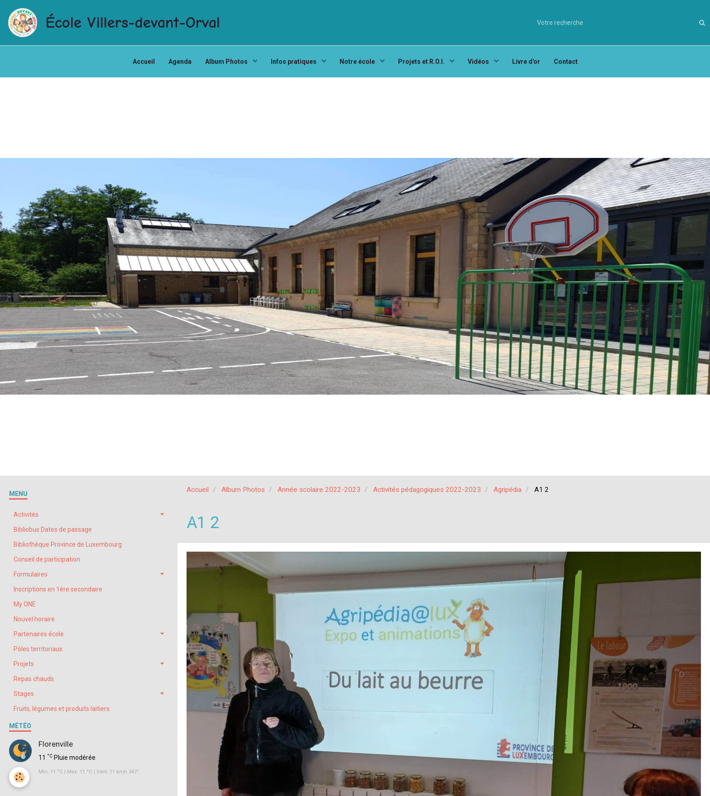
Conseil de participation (47, 559)
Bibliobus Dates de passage (53, 529)
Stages (24, 693)
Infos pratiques (294, 61)
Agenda (180, 61)
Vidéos (479, 61)
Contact (566, 61)
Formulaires (31, 574)
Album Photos (227, 61)
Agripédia (508, 490)
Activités (26, 514)
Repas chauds (34, 678)
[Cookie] (19, 777)
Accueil (144, 61)
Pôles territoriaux (38, 649)
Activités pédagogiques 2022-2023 (427, 490)
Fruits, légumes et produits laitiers (62, 708)
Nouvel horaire (34, 619)
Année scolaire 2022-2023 (319, 490)
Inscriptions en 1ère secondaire (58, 589)
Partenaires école (39, 634)
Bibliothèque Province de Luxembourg (68, 544)
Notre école (358, 61)
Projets (24, 663)
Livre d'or (526, 61)
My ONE (25, 604)
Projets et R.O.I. (422, 61)
